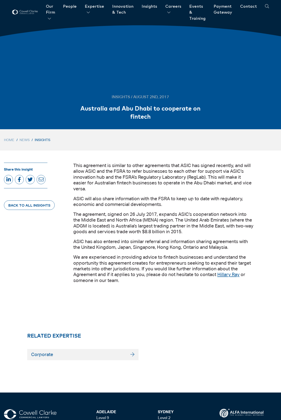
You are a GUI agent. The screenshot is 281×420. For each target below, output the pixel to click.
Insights (42, 140)
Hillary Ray (228, 274)
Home (9, 140)
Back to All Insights (29, 205)
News (25, 140)
